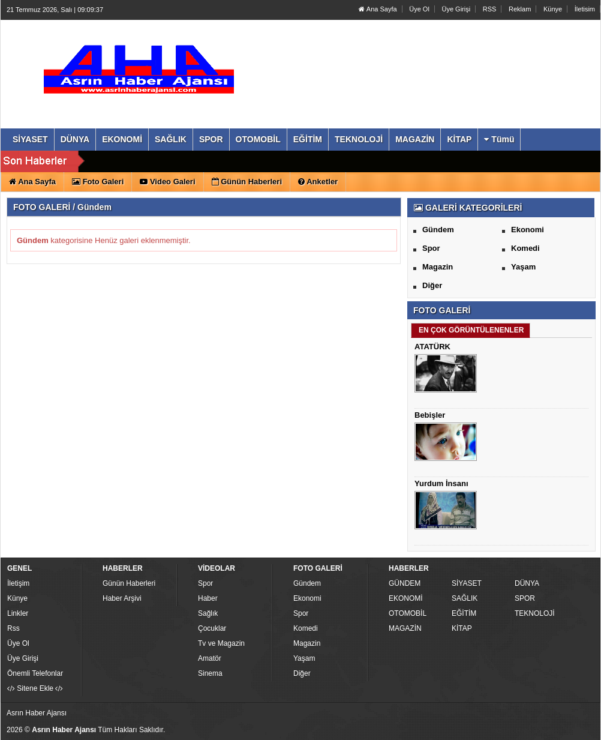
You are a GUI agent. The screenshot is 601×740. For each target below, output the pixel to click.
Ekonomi (527, 229)
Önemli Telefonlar (35, 673)
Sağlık (208, 613)
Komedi (525, 248)
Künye (552, 9)
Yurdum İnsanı (441, 483)
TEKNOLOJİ (535, 613)
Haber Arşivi (122, 598)
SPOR (525, 598)
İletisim (585, 9)
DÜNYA (527, 583)
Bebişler (429, 415)
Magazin (437, 266)
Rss (13, 628)
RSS (490, 9)
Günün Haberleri (129, 583)
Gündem (438, 229)
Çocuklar (212, 628)
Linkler (17, 613)
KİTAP (462, 628)
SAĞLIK (464, 598)
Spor (431, 248)
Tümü (499, 139)
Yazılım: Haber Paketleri (526, 730)
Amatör (209, 658)
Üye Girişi (455, 9)
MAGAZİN (405, 628)
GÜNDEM (404, 583)
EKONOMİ (406, 598)
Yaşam (523, 266)
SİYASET (467, 583)
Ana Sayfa (377, 9)
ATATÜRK (432, 346)
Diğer (432, 285)
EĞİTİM (464, 613)
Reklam (520, 9)
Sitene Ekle (35, 688)
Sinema (210, 673)
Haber (208, 598)
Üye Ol (419, 9)
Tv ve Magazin (221, 643)
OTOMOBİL (407, 613)
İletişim (18, 583)
